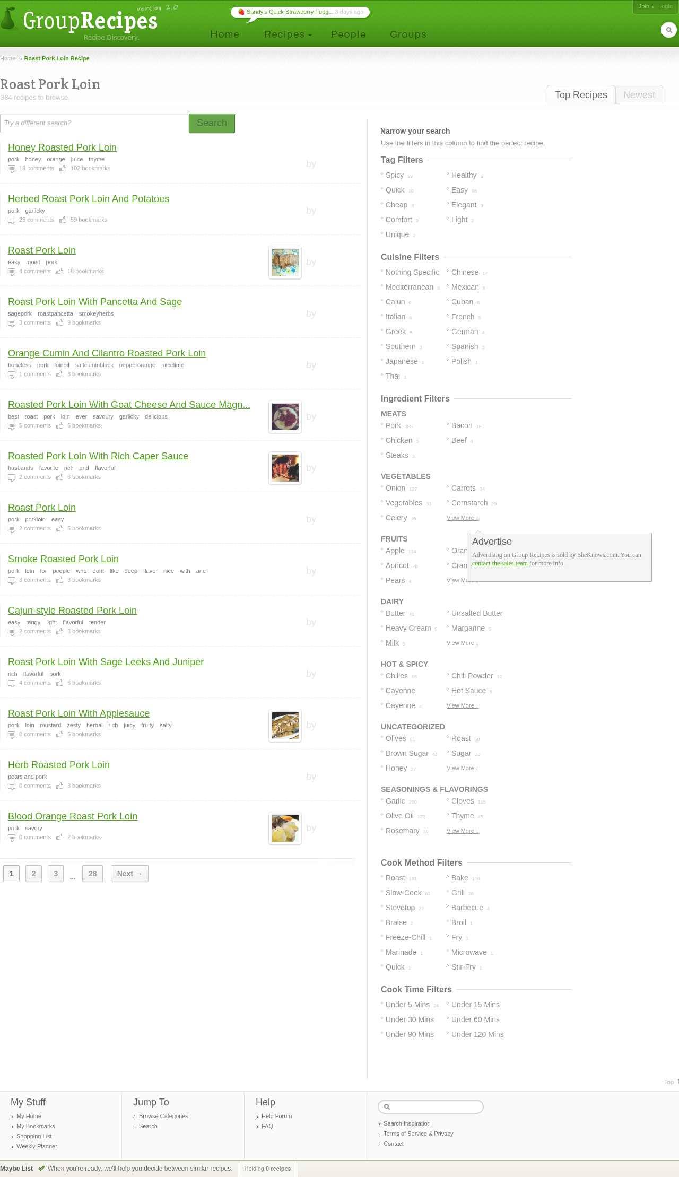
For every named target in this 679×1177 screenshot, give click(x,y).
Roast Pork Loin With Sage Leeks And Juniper (106, 662)
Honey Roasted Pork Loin (62, 147)
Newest (639, 95)
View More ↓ (462, 518)
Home (7, 58)
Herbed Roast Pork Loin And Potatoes (88, 199)
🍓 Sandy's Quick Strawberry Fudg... (286, 11)
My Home (28, 1116)
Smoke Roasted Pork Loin (63, 559)
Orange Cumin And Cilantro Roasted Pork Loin (107, 353)
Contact (394, 1143)
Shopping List (34, 1136)
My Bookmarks (35, 1126)
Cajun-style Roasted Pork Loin (72, 610)
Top (669, 1082)
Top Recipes (581, 95)
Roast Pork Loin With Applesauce (79, 713)
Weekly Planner (36, 1146)
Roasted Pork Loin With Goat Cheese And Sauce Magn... (129, 404)
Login (665, 6)
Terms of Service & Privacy (418, 1133)
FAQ (267, 1126)
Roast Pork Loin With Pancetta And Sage (95, 302)
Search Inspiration (407, 1123)
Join (644, 6)
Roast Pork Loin (42, 250)
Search (148, 1126)
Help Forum (277, 1116)
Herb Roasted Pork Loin (59, 765)
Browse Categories (163, 1116)
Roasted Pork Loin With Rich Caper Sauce (98, 456)
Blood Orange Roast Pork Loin (72, 816)
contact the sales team (500, 563)
